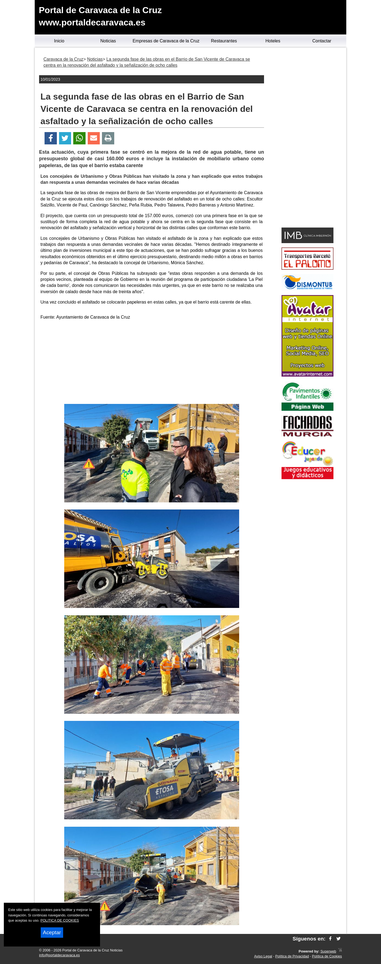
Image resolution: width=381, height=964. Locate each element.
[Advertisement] (151, 363)
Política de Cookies (327, 956)
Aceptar (52, 932)
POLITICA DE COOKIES (59, 920)
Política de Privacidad (292, 956)
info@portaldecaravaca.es (59, 955)
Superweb (328, 951)
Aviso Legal (263, 956)
